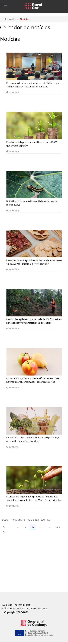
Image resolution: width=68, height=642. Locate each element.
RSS (45, 608)
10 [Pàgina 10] (32, 526)
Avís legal (7, 604)
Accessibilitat (22, 604)
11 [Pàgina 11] (41, 526)
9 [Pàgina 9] (25, 526)
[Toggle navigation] (5, 5)
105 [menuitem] (58, 526)
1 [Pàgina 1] (11, 526)
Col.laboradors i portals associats (21, 608)
